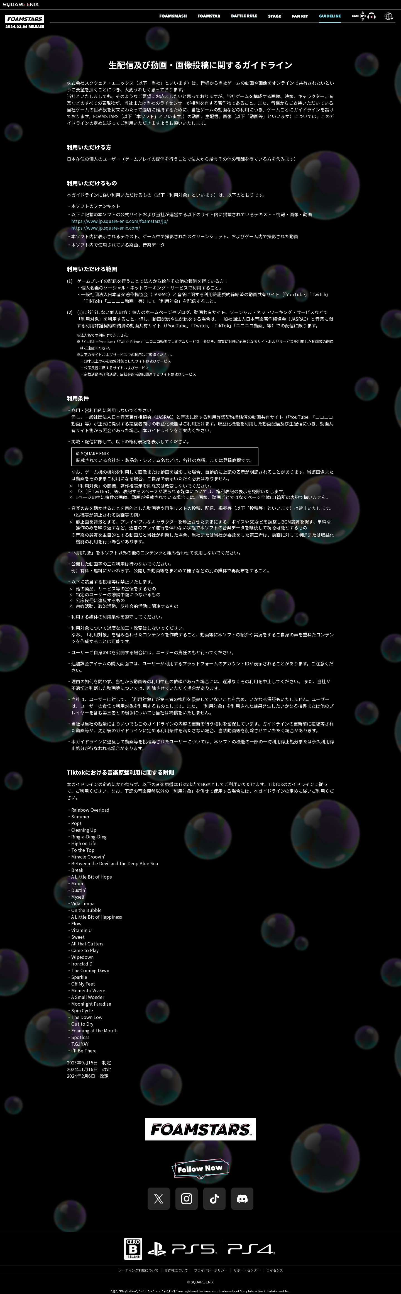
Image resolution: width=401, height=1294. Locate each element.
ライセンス (274, 1270)
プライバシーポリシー (211, 1270)
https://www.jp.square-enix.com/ (105, 227)
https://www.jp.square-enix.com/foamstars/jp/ (119, 221)
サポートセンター (247, 1270)
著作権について (176, 1270)
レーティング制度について (138, 1270)
